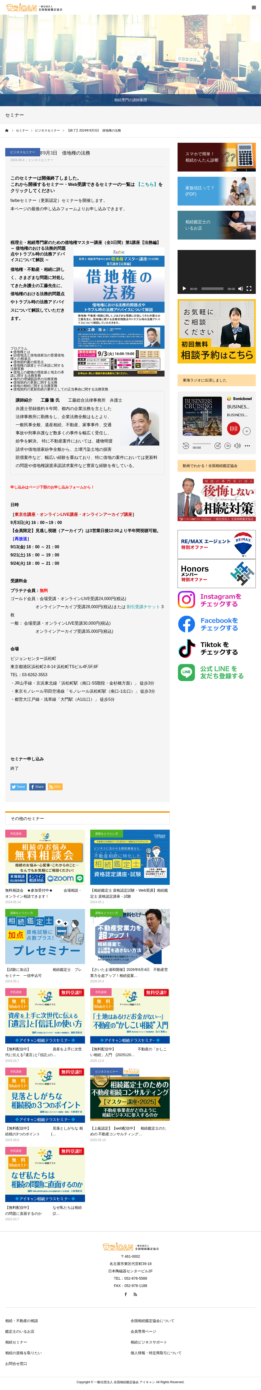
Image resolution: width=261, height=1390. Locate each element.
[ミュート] (240, 288)
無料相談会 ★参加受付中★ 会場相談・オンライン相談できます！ (43, 893)
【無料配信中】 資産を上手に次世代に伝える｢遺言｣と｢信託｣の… (43, 1052)
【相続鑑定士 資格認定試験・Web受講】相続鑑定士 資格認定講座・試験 (129, 893)
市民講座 (16, 833)
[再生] (184, 288)
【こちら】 (147, 184)
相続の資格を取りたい (23, 1353)
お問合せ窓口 (16, 1363)
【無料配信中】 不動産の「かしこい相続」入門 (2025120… (128, 1052)
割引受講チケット (143, 607)
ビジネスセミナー (40, 160)
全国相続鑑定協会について (152, 1321)
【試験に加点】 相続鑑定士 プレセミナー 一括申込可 (43, 972)
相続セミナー (16, 1342)
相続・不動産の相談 (21, 1321)
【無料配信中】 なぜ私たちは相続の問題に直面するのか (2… (43, 1210)
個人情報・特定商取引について (156, 1353)
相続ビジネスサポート (149, 1342)
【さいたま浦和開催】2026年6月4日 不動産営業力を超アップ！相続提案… (129, 972)
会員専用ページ (143, 1331)
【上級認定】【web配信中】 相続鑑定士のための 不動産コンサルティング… (128, 1131)
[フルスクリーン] (249, 288)
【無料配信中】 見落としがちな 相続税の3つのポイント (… (44, 1131)
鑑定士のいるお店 (19, 1331)
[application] (217, 272)
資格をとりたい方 (106, 833)
